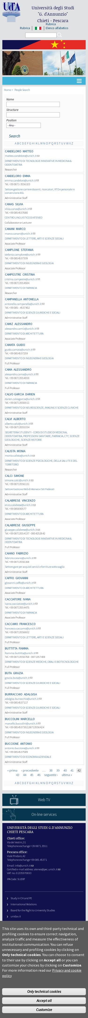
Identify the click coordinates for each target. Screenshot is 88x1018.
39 (58, 770)
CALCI (8, 476)
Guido (20, 345)
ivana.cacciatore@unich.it (21, 603)
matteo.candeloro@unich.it (22, 155)
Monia (21, 451)
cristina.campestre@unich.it (22, 279)
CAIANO (10, 553)
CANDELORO (13, 151)
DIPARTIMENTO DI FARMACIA (21, 288)
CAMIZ (9, 324)
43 (17, 775)
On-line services (44, 814)
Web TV (44, 799)
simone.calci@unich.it (19, 480)
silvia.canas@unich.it (18, 209)
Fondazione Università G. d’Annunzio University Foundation (45, 922)
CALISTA (10, 451)
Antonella (30, 299)
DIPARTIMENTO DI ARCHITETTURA (24, 333)
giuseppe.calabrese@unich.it (22, 529)
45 (31, 775)
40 (65, 770)
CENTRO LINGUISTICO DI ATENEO (23, 217)
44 (24, 775)
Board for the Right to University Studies (33, 910)
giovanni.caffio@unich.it (20, 582)
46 (38, 775)
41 (72, 770)
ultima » (67, 775)
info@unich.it (24, 865)
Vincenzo (28, 500)
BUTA (8, 673)
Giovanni (21, 578)
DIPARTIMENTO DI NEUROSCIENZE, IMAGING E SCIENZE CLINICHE (41, 407)
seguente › (51, 775)
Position (11, 120)
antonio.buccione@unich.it (22, 748)
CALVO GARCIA (14, 394)
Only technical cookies (44, 1000)
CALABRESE (12, 500)
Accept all (44, 1009)
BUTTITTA (11, 648)
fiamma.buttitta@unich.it (21, 653)
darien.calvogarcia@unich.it (22, 399)
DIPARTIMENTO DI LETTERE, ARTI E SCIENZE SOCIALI (34, 238)
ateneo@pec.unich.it (47, 869)
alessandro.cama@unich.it (21, 374)
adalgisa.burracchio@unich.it (23, 698)
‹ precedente (29, 770)
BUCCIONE (12, 744)
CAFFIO (9, 578)
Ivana (27, 599)
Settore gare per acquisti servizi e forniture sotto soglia (35, 566)
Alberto (19, 419)
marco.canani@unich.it (20, 233)
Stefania (27, 250)
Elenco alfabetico (57, 28)
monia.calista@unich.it (20, 455)
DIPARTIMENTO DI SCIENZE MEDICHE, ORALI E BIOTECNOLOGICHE (42, 661)
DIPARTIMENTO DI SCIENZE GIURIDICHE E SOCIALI (32, 312)
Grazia (18, 673)
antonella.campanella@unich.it (24, 304)
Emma (26, 176)
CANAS (9, 204)
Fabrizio (22, 553)
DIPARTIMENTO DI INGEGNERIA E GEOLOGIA (29, 263)
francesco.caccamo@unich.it (23, 628)
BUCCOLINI (12, 719)
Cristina (29, 275)
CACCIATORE (13, 599)
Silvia (19, 204)
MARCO (21, 229)
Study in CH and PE (21, 898)
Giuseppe (28, 525)
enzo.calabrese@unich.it (20, 505)
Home (7, 90)
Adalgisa (30, 694)
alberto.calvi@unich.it (19, 423)
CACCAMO (11, 624)
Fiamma (23, 648)
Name (10, 99)
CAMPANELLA (13, 299)
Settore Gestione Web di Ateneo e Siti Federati (29, 489)
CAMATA (10, 345)
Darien (30, 394)
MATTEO (28, 151)
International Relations (24, 904)
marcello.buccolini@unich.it (22, 723)
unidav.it (16, 916)
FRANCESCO (27, 624)
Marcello (28, 719)
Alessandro (23, 324)
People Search (22, 90)
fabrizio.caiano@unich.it (20, 558)
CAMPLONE (12, 250)
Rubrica (25, 28)
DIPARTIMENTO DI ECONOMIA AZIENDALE (28, 756)
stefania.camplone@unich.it (22, 254)
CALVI (8, 419)
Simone (19, 476)
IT (38, 28)
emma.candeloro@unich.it (22, 180)
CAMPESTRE (13, 275)
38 (51, 770)
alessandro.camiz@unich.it (22, 328)
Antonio (26, 744)
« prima (12, 770)
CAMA (8, 370)
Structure (12, 110)
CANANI (10, 229)
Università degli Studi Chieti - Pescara (53, 14)
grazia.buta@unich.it (18, 678)
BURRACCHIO (14, 694)
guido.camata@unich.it (20, 349)
